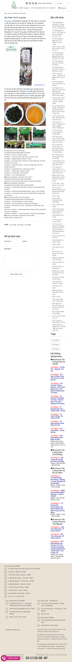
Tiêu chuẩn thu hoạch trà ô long (57, 282)
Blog (5, 13)
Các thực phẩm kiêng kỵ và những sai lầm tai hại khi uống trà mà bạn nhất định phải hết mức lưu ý (57, 228)
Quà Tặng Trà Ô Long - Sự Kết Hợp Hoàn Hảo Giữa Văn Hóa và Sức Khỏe (58, 139)
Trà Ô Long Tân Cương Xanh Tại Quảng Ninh (57, 132)
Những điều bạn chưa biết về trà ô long (57, 292)
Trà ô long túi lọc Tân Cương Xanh (57, 300)
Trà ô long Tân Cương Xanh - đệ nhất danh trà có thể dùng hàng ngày (58, 170)
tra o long (13, 224)
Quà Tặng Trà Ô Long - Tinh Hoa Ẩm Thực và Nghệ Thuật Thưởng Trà (58, 125)
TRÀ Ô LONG (55, 244)
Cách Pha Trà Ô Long (56, 287)
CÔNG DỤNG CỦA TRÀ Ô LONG (57, 241)
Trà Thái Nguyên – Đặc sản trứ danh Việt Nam (57, 63)
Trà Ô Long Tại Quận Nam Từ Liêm (58, 321)
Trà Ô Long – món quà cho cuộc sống (57, 184)
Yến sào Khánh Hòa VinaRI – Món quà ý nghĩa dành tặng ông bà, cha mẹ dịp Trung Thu (58, 109)
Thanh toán (52, 8)
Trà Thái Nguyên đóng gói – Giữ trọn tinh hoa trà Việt (58, 69)
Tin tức (47, 8)
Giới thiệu (21, 8)
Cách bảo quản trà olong (57, 263)
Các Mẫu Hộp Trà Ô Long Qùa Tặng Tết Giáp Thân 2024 (58, 162)
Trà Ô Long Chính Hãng (57, 205)
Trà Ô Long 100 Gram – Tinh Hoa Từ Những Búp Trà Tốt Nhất (58, 76)
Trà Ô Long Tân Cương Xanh (56, 220)
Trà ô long (7, 21)
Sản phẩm (27, 8)
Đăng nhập (42, 3)
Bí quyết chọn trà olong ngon (57, 267)
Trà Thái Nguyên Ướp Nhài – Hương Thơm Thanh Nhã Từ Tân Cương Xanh (58, 25)
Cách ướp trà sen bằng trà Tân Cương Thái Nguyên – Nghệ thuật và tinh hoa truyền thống (58, 91)
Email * (24, 241)
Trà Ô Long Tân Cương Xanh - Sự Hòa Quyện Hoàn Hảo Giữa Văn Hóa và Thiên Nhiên (57, 148)
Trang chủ (15, 8)
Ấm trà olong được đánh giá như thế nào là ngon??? (57, 211)
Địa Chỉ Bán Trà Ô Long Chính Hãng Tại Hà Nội (57, 156)
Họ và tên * (7, 241)
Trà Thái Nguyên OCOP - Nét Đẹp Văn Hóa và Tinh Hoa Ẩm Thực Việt (58, 33)
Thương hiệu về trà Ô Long (58, 237)
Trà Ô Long (55, 196)
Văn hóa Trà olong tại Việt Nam (57, 278)
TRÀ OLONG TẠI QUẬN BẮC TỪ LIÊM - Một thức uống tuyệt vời (58, 327)
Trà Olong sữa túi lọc (57, 248)
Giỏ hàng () (62, 8)
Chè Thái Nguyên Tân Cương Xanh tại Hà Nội (58, 83)
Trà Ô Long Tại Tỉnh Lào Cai (58, 317)
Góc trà (33, 8)
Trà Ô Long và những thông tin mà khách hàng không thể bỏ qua (58, 190)
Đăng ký (49, 3)
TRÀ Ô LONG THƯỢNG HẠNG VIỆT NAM (57, 200)
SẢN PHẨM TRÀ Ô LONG (57, 216)
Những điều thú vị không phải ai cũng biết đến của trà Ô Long (58, 178)
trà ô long (20, 224)
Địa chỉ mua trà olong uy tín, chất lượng (57, 253)
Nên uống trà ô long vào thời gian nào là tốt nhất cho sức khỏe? (57, 306)
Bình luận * (8, 249)
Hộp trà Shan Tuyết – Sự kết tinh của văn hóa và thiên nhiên (58, 100)
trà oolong (27, 224)
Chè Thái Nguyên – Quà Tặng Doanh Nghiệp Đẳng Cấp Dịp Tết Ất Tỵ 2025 (57, 55)
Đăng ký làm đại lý (40, 8)
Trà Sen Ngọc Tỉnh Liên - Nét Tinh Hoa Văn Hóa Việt (58, 118)
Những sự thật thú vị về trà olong (57, 259)
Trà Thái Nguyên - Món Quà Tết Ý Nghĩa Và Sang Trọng (57, 41)
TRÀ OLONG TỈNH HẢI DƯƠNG (57, 312)
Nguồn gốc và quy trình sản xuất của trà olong (57, 273)
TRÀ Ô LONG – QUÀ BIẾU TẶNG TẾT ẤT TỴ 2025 (58, 48)
